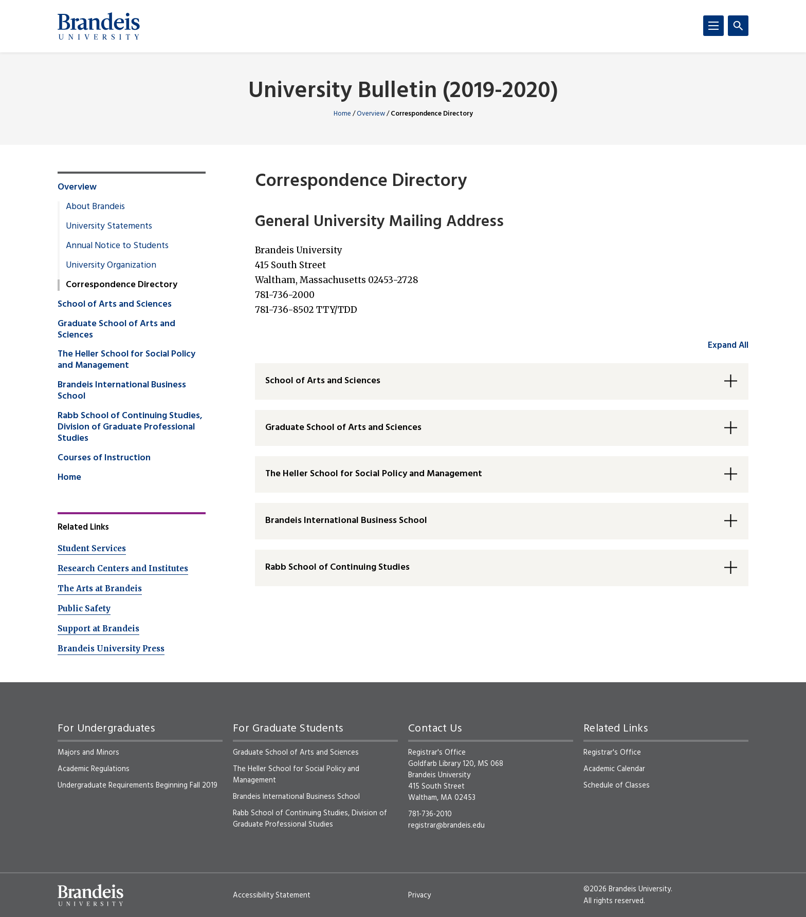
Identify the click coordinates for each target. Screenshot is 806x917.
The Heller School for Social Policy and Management (126, 360)
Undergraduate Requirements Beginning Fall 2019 (137, 785)
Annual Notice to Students (117, 246)
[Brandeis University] (99, 26)
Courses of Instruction (104, 458)
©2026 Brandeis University (627, 889)
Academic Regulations (94, 769)
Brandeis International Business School (122, 391)
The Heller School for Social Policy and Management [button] (373, 473)
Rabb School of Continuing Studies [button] (337, 567)
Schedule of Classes (616, 785)
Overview (371, 113)
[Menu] (713, 25)
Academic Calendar (614, 769)
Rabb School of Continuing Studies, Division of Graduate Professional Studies (130, 427)
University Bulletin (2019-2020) (403, 91)
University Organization (111, 265)
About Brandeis (95, 207)
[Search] (738, 25)
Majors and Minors (88, 752)
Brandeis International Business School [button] (346, 520)
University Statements (109, 226)
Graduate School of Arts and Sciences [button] (343, 427)
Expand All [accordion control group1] (728, 345)
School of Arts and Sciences (115, 304)
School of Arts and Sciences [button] (322, 380)
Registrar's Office (612, 752)
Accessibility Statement (271, 895)
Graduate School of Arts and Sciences (116, 330)
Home (342, 113)
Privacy (419, 895)
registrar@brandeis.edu (446, 825)
